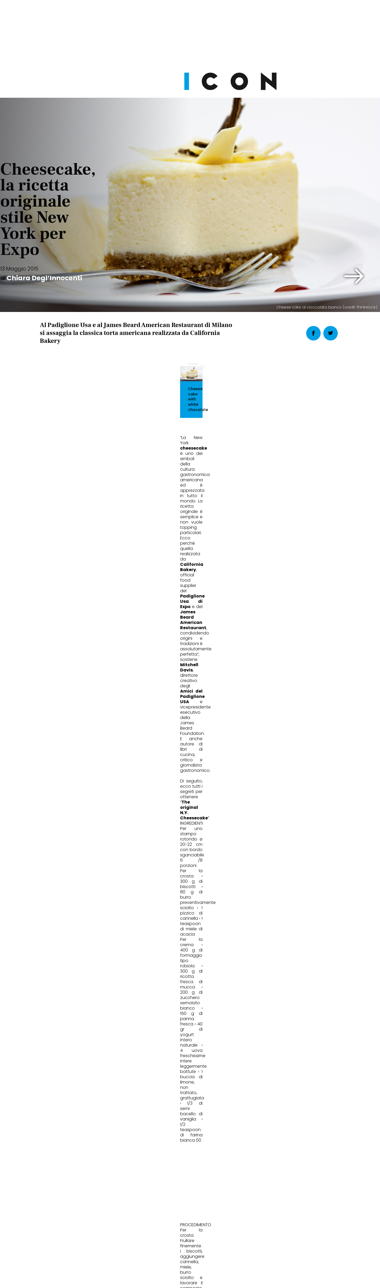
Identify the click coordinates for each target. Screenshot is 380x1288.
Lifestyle (261, 906)
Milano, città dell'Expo (175, 924)
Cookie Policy (175, 1279)
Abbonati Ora (269, 1152)
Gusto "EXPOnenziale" (72, 924)
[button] (354, 276)
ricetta (76, 799)
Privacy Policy (140, 1279)
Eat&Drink (58, 906)
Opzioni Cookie (211, 1279)
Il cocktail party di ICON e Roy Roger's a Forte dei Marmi (289, 927)
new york (51, 799)
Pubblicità (244, 1279)
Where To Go (164, 906)
